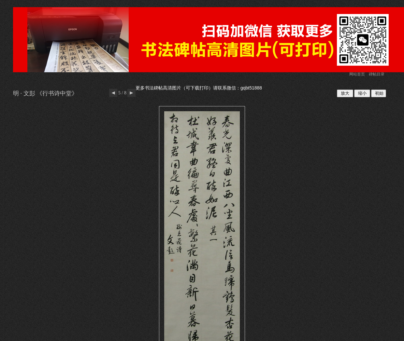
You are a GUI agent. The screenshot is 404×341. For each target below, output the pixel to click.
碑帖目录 (376, 74)
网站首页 (357, 74)
